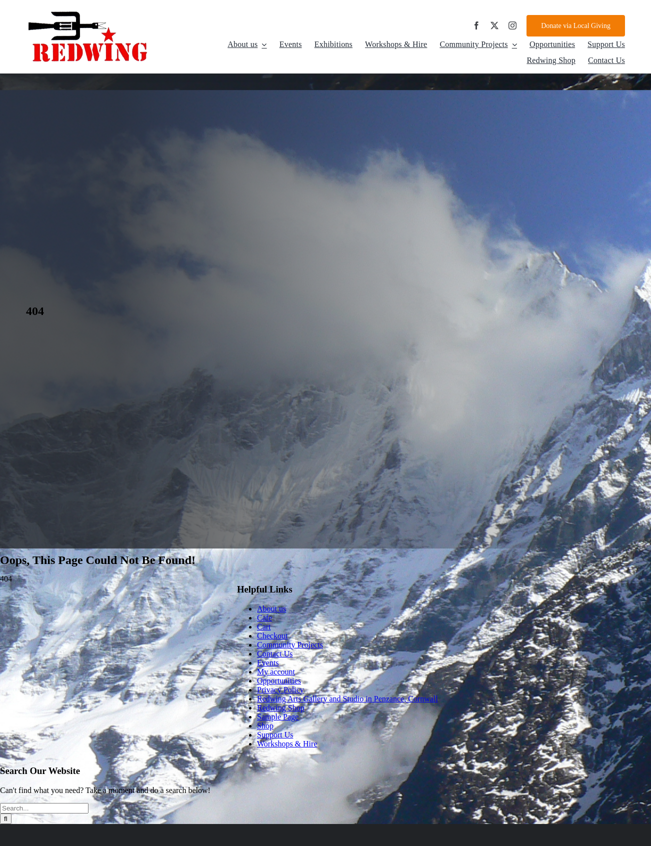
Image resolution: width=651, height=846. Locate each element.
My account (276, 672)
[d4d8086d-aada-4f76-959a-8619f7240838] (88, 13)
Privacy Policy (280, 690)
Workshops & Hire (287, 744)
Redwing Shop (280, 708)
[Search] (6, 819)
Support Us (275, 734)
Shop (265, 726)
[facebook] (476, 26)
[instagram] (512, 26)
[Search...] (44, 808)
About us (271, 608)
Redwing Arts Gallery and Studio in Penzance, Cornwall (347, 698)
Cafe (264, 618)
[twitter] (494, 26)
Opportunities (279, 680)
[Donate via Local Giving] (575, 25)
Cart (264, 626)
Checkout (272, 636)
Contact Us (275, 654)
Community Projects (290, 644)
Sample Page (277, 716)
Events (268, 662)
